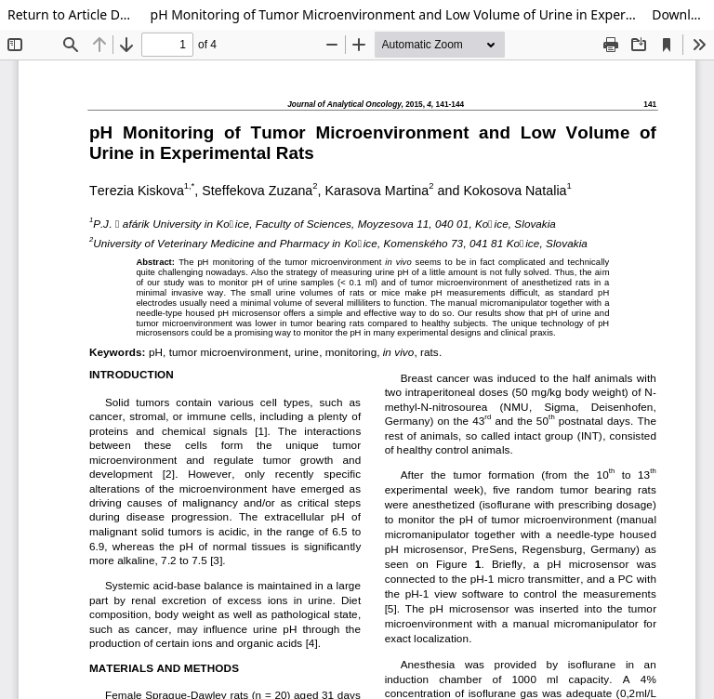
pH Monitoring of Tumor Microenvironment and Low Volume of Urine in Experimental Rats (394, 14)
